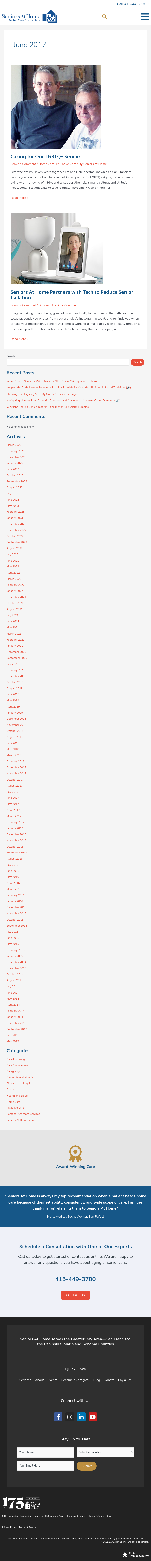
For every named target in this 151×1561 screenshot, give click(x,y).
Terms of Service (27, 1527)
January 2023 (15, 518)
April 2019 (13, 707)
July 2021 (12, 615)
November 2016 (16, 840)
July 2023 (12, 493)
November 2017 (16, 773)
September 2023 (17, 481)
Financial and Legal (18, 1083)
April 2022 (13, 573)
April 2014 (13, 1005)
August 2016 (15, 859)
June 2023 (13, 500)
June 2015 (13, 938)
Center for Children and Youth (49, 1516)
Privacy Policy (9, 1527)
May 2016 (13, 877)
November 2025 (16, 457)
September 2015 (17, 926)
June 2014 (13, 993)
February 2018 (16, 761)
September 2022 (17, 542)
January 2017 (15, 828)
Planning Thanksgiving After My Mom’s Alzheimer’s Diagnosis (44, 394)
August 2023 (15, 487)
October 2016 (15, 847)
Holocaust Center (76, 1516)
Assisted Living (16, 1059)
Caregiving (13, 1071)
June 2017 (13, 798)
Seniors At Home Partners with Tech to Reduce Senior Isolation (72, 295)
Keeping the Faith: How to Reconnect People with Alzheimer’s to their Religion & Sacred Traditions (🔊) (69, 387)
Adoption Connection (20, 1516)
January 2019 (15, 713)
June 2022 (13, 561)
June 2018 (13, 743)
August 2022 (15, 548)
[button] (104, 16)
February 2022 (16, 585)
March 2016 (14, 889)
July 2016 (12, 865)
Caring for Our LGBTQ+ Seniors (46, 156)
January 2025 (15, 463)
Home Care (47, 164)
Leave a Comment (23, 164)
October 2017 (15, 779)
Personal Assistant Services (23, 1114)
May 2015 (13, 944)
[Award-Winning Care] (75, 1153)
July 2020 (12, 664)
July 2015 (12, 932)
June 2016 (13, 871)
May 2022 (13, 566)
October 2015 (15, 920)
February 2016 (16, 895)
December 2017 (16, 767)
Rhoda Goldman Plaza (100, 1516)
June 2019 (13, 694)
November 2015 (16, 913)
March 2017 (14, 816)
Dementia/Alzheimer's (20, 1077)
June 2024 (13, 469)
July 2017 (12, 792)
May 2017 (13, 804)
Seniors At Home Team (20, 1120)
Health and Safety (18, 1096)
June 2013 (13, 1035)
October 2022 (15, 536)
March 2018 (14, 755)
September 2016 (17, 852)
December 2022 (16, 524)
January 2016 (15, 901)
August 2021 (15, 609)
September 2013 (17, 1029)
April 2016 (13, 883)
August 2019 (15, 688)
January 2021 (15, 646)
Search (11, 356)
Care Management (18, 1065)
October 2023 (15, 475)
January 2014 (15, 1017)
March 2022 (14, 579)
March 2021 (14, 634)
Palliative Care (66, 164)
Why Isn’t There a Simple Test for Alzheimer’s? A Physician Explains (48, 407)
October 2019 (15, 682)
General (44, 305)
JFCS (4, 1516)
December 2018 (16, 719)
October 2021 (15, 603)
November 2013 (16, 1023)
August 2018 (15, 737)
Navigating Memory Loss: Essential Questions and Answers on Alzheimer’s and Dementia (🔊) (63, 400)
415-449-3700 (75, 1279)
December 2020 (16, 652)
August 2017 (15, 786)
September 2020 (17, 658)
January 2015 (15, 956)
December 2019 (16, 676)
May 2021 (13, 627)
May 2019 (13, 700)
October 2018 (15, 731)
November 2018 (16, 725)
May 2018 (13, 749)
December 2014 (16, 962)
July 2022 (12, 554)
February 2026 (16, 451)
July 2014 (12, 986)
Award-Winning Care (75, 1166)
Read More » (19, 197)
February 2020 (16, 670)
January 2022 (15, 591)
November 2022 (16, 530)
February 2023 (16, 512)
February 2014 (16, 1011)
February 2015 (16, 950)
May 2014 (13, 999)
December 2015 (16, 907)
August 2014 (15, 980)
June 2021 (13, 621)
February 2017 (16, 822)
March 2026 (14, 445)
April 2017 (13, 810)
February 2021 (16, 640)
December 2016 (16, 834)
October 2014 (15, 974)
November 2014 (16, 968)
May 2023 (13, 506)
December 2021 (16, 597)
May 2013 (13, 1041)
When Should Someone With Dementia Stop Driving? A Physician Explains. (52, 381)
